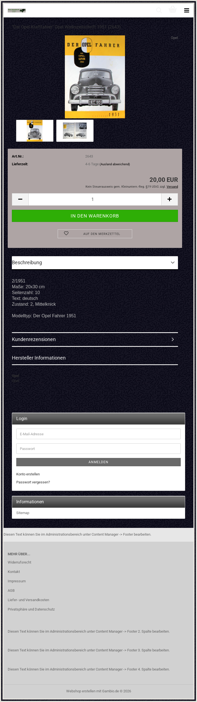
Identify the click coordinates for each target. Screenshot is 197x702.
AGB (11, 590)
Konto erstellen (28, 474)
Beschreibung (27, 262)
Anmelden (98, 462)
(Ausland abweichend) (115, 164)
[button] (20, 199)
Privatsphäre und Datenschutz (31, 609)
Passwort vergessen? (33, 482)
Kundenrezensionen (34, 339)
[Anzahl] (94, 199)
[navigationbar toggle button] (186, 10)
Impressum (17, 581)
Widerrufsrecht (19, 562)
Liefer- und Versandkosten (28, 600)
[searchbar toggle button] (159, 10)
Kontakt (14, 572)
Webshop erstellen (80, 691)
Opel (174, 38)
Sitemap (22, 513)
